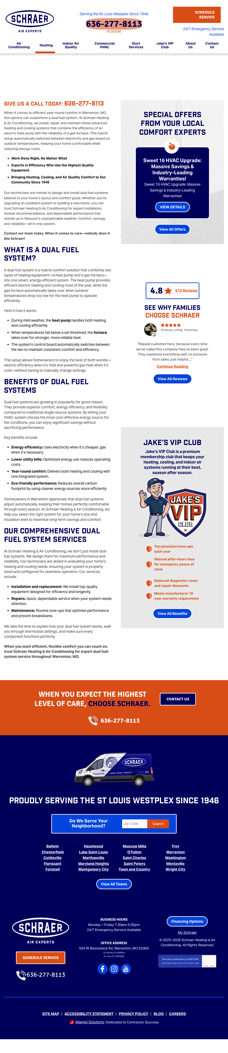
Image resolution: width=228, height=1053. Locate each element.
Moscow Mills (134, 859)
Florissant (52, 876)
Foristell (52, 882)
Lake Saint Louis (93, 865)
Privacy (206, 981)
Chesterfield (53, 865)
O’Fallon (134, 865)
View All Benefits (172, 618)
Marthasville (93, 870)
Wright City (175, 882)
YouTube (125, 988)
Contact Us (178, 697)
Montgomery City (93, 882)
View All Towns (114, 899)
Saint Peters (134, 876)
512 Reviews (186, 288)
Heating (22, 59)
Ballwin (52, 859)
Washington (175, 870)
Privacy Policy (176, 978)
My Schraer (114, 28)
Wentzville (175, 876)
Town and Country (134, 882)
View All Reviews (172, 379)
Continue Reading (172, 366)
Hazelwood (93, 859)
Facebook (104, 988)
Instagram (114, 988)
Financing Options (187, 936)
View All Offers (172, 227)
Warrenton (175, 865)
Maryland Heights (93, 876)
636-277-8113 (114, 20)
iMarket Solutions (88, 1036)
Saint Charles (134, 870)
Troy (175, 859)
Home (8, 59)
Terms (212, 981)
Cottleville (52, 870)
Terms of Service (189, 978)
